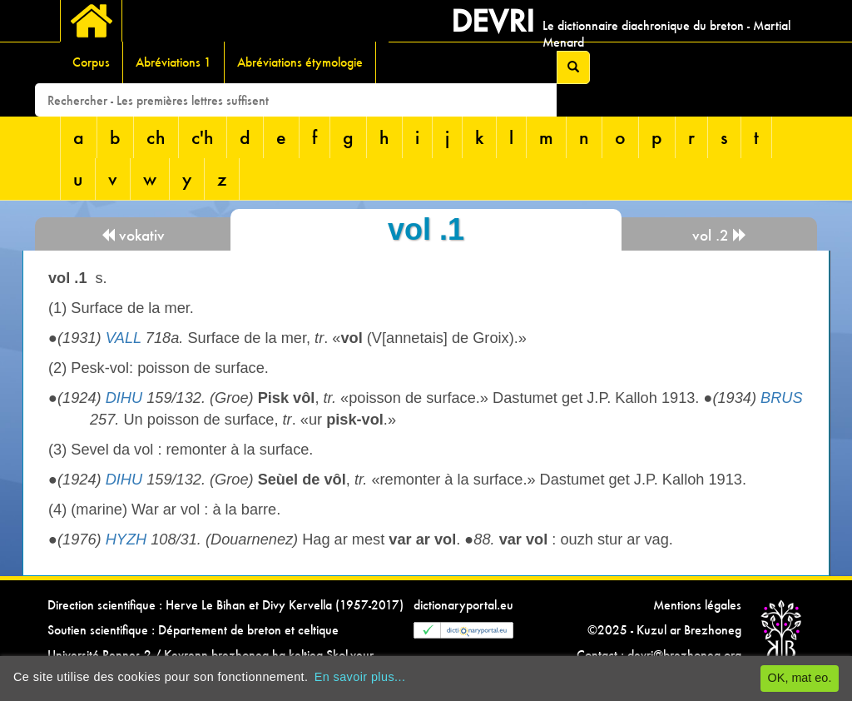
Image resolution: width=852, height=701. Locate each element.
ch (156, 137)
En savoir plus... (360, 677)
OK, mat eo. (800, 677)
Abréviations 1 (173, 62)
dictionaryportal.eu (463, 605)
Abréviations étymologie (300, 62)
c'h (202, 137)
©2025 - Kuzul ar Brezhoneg (664, 630)
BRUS (781, 398)
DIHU (124, 398)
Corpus (91, 62)
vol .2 (719, 235)
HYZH (126, 539)
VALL (123, 338)
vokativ (133, 235)
